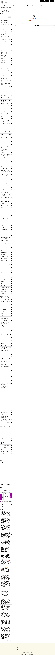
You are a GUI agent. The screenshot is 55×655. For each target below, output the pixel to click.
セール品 (1, 13)
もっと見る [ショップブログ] (9, 640)
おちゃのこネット (26, 654)
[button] (23, 5)
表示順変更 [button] (36, 25)
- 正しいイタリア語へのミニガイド (5, 484)
